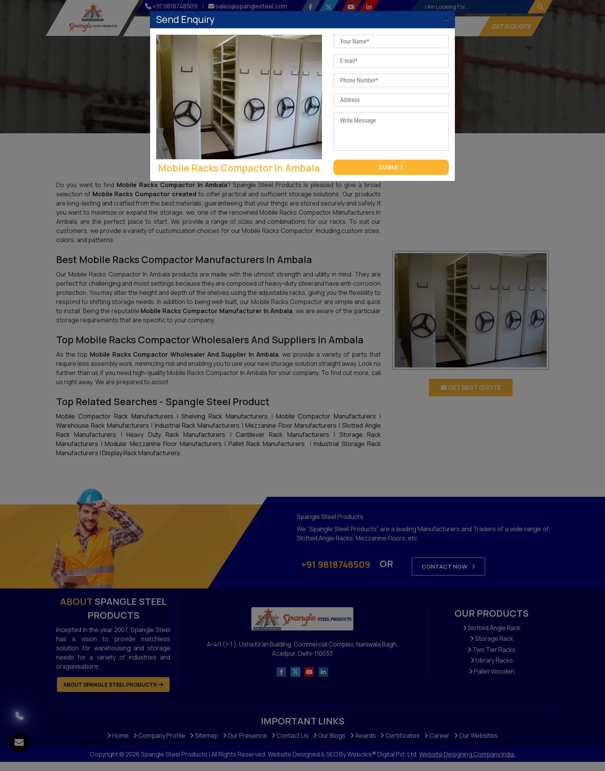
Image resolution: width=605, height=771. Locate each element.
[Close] (446, 16)
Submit (391, 167)
